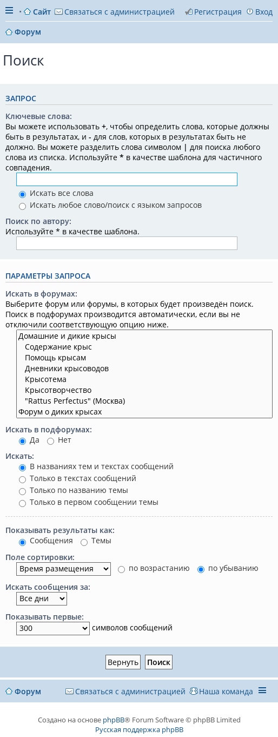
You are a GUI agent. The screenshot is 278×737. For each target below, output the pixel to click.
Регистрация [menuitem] (218, 11)
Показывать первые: (44, 616)
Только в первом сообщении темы (88, 502)
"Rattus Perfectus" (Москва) (144, 401)
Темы (96, 540)
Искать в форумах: (41, 293)
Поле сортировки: (40, 557)
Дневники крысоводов (144, 368)
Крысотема (144, 379)
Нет (59, 440)
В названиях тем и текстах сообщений (96, 466)
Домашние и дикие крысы (144, 336)
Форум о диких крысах (144, 411)
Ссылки (10, 11)
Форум (28, 691)
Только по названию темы (73, 490)
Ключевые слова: (38, 116)
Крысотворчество (144, 390)
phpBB (113, 720)
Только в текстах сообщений (77, 478)
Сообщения (46, 540)
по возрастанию (154, 568)
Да (29, 440)
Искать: (19, 456)
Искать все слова (56, 193)
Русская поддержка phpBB (139, 729)
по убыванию (228, 568)
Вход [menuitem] (264, 11)
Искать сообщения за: (47, 587)
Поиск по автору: (38, 221)
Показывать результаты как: (60, 530)
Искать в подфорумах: (48, 429)
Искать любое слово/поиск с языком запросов (110, 205)
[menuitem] (115, 11)
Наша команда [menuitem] (226, 691)
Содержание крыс (144, 346)
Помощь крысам (144, 357)
